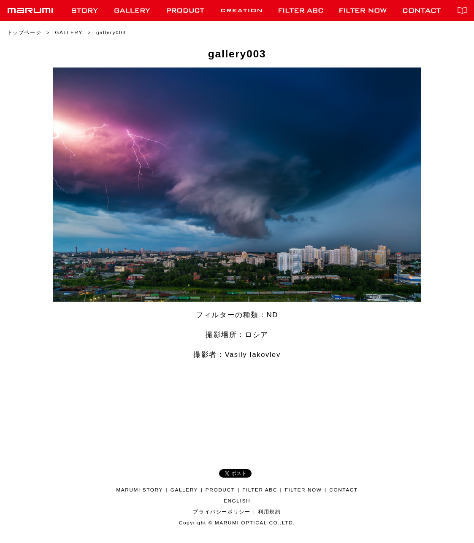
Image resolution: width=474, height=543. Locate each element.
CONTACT (343, 490)
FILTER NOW (303, 490)
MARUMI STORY (139, 490)
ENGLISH (237, 501)
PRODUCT (220, 490)
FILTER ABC (259, 490)
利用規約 (269, 512)
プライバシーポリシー (221, 512)
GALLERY (184, 490)
